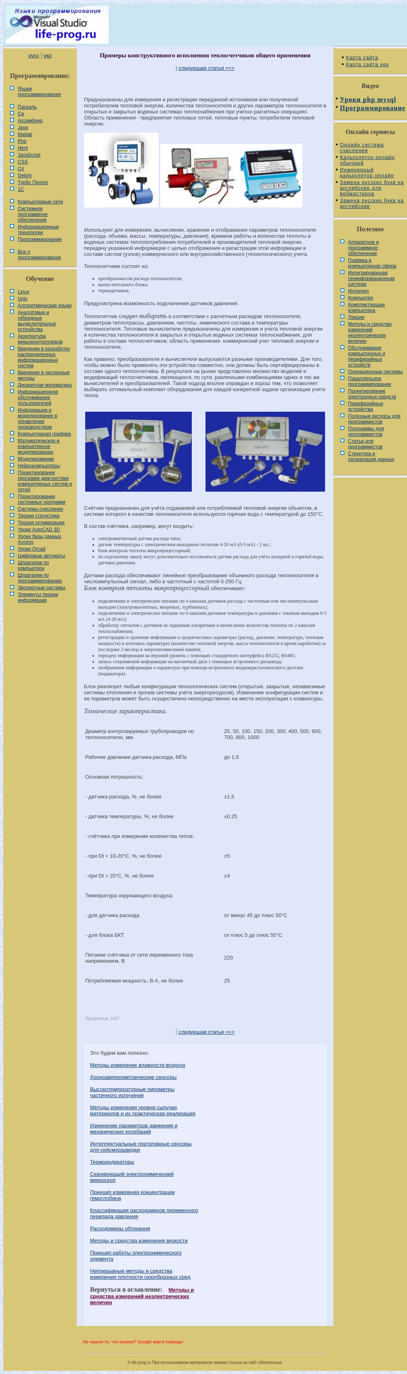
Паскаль (27, 107)
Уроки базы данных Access (39, 539)
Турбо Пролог (33, 182)
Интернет (358, 291)
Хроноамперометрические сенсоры (133, 1077)
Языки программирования (39, 91)
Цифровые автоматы (41, 556)
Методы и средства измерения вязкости (139, 1241)
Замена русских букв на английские (372, 203)
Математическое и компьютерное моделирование (38, 446)
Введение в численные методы (44, 375)
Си (21, 114)
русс (33, 55)
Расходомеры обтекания (120, 1228)
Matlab (25, 134)
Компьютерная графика (44, 434)
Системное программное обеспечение (33, 214)
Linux (23, 292)
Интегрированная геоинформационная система (371, 278)
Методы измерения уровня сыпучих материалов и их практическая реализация (142, 1110)
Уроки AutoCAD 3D (39, 529)
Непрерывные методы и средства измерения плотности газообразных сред (140, 1274)
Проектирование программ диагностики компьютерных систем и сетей (45, 481)
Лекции (356, 317)
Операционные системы (375, 372)
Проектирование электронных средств (372, 394)
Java (23, 127)
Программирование (40, 239)
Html (23, 148)
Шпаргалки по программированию (40, 578)
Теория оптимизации (41, 523)
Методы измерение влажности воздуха (137, 1065)
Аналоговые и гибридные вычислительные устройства (37, 321)
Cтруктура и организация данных (371, 456)
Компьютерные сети (40, 202)
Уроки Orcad (31, 549)
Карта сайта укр (367, 64)
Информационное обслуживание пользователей (38, 397)
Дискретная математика (44, 385)
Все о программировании (39, 254)
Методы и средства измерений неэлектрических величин (142, 1296)
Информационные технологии (38, 229)
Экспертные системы (41, 588)
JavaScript (29, 155)
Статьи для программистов (365, 444)
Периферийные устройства (365, 406)
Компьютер (360, 298)
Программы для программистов (366, 431)
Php (22, 141)
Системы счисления (40, 509)
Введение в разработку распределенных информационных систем (44, 357)
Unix (22, 299)
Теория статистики (38, 516)
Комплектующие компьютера (366, 307)
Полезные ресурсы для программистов (374, 419)
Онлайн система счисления (362, 147)
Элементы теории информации (38, 597)
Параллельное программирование (369, 381)
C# (21, 169)
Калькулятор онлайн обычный (367, 160)
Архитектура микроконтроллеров (40, 339)
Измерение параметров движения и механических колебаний (134, 1129)
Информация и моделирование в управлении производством (37, 418)
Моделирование (36, 459)
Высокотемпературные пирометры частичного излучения (132, 1092)
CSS (23, 162)
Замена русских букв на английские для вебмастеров (372, 188)
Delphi (24, 175)
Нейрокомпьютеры (39, 466)
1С (21, 189)
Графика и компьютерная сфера (372, 263)
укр (47, 55)
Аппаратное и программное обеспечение (363, 247)
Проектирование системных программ (41, 499)
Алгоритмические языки (44, 305)
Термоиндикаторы (112, 1162)
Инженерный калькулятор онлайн (367, 172)
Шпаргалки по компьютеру (33, 565)
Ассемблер (30, 121)
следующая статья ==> (206, 68)
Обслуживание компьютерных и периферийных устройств (366, 356)
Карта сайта (362, 58)
